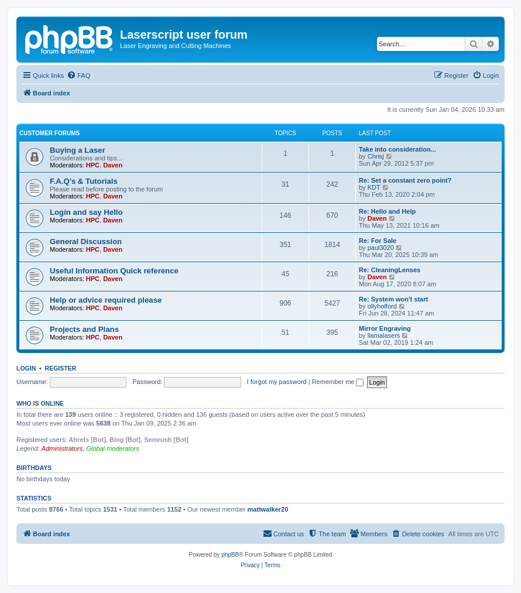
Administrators (62, 448)
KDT (374, 187)
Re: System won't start (393, 299)
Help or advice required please (106, 300)
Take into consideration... (397, 149)
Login (26, 368)
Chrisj (376, 156)
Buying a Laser (77, 150)
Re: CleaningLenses (389, 269)
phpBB (230, 554)
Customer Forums (49, 133)
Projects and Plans (84, 329)
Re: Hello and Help (387, 211)
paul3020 (381, 247)
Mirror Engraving (385, 328)
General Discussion (86, 241)
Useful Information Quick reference (114, 270)
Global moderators (112, 448)
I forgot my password (277, 381)
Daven (112, 165)
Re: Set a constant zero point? (405, 180)
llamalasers (384, 335)
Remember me (338, 381)
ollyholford (382, 306)
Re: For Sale (377, 240)
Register (61, 368)
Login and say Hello (86, 212)
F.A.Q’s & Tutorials (84, 181)
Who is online (40, 403)
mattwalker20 (268, 509)
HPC (93, 165)
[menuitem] (78, 75)
